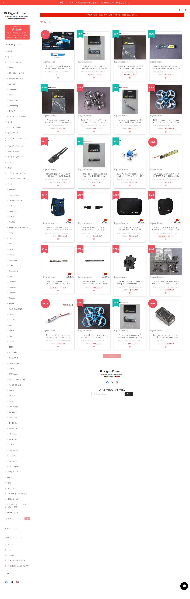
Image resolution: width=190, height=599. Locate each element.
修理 (9, 483)
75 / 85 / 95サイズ (16, 73)
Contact (11, 555)
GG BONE (13, 418)
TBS (11, 325)
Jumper (12, 206)
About (10, 544)
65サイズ (12, 68)
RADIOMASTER (15, 309)
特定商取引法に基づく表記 (18, 566)
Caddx (11, 255)
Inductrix (12, 287)
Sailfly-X (12, 89)
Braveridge (13, 407)
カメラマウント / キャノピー (17, 139)
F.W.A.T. (12, 445)
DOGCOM (13, 423)
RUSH (11, 303)
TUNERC (13, 439)
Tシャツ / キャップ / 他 (16, 179)
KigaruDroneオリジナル (18, 227)
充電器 (10, 168)
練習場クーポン (13, 499)
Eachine (12, 282)
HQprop (12, 233)
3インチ (12, 111)
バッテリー (11, 162)
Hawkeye (13, 461)
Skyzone (12, 211)
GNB (11, 266)
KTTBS (12, 320)
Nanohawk (13, 100)
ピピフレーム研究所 (17, 380)
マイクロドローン (14, 62)
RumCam (13, 260)
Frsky (11, 276)
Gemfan (12, 238)
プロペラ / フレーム (15, 146)
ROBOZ (12, 222)
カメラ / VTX (12, 133)
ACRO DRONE (15, 385)
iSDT (11, 249)
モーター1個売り (16, 127)
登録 (128, 394)
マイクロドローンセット (17, 173)
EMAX (11, 347)
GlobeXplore (14, 466)
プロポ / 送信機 (13, 152)
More (112, 357)
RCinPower (13, 450)
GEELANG (13, 358)
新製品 (10, 51)
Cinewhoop (13, 106)
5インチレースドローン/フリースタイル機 (16, 505)
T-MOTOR (13, 428)
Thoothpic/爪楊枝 (16, 78)
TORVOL (12, 412)
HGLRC (12, 390)
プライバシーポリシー (17, 561)
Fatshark (12, 293)
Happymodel (14, 195)
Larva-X (12, 84)
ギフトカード (12, 472)
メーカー (11, 184)
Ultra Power (14, 363)
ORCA (11, 369)
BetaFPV (12, 189)
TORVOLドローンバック (17, 494)
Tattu (11, 244)
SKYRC (12, 396)
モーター (11, 122)
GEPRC (12, 456)
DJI (10, 336)
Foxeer (12, 298)
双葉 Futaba (14, 374)
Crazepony (13, 271)
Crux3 (11, 95)
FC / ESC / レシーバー (16, 116)
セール (10, 57)
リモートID (11, 488)
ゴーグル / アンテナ (15, 157)
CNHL (11, 314)
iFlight (11, 342)
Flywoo (12, 401)
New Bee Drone (15, 200)
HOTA (11, 331)
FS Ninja (12, 434)
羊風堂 (11, 217)
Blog (10, 550)
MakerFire (13, 352)
